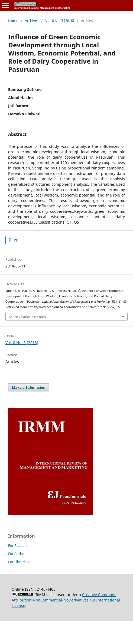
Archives (31, 20)
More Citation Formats (27, 316)
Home (13, 20)
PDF (16, 240)
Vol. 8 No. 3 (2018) (59, 20)
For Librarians (19, 561)
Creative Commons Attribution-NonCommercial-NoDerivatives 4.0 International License (66, 600)
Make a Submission (29, 387)
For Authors (17, 553)
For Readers (17, 545)
